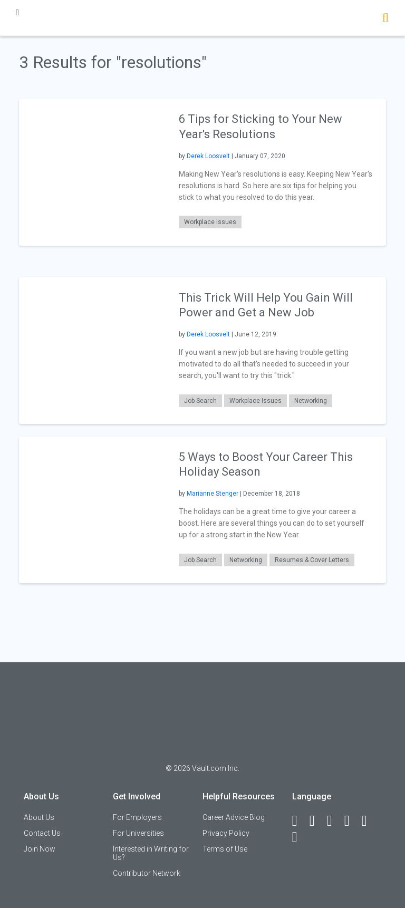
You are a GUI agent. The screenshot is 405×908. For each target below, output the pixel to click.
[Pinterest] (369, 821)
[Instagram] (351, 821)
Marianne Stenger (212, 493)
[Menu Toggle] (17, 12)
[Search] (385, 19)
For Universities (138, 833)
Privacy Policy (225, 833)
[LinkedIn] (317, 821)
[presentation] (92, 172)
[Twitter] (334, 821)
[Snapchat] (299, 837)
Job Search (200, 400)
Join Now (39, 849)
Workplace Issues (210, 222)
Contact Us (42, 833)
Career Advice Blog (233, 817)
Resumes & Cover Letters (312, 560)
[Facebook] (299, 821)
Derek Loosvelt (208, 156)
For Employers (137, 817)
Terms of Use (224, 849)
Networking (310, 400)
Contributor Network (146, 873)
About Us (39, 817)
